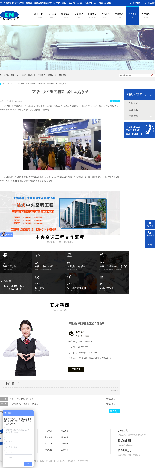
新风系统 (65, 16)
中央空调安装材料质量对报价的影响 (24, 404)
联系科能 (136, 3)
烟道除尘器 (51, 75)
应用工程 (133, 109)
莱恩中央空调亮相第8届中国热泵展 (52, 84)
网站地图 (151, 3)
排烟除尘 (92, 16)
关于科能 (146, 16)
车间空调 (62, 75)
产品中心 (106, 16)
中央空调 (52, 16)
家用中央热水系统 (18, 75)
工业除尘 (41, 75)
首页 (12, 84)
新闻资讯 (132, 16)
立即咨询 (76, 369)
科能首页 (38, 16)
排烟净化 (31, 75)
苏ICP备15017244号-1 (57, 461)
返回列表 (115, 101)
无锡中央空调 (83, 461)
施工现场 (32, 84)
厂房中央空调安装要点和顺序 (21, 399)
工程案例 (119, 16)
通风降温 (79, 16)
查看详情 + (110, 399)
